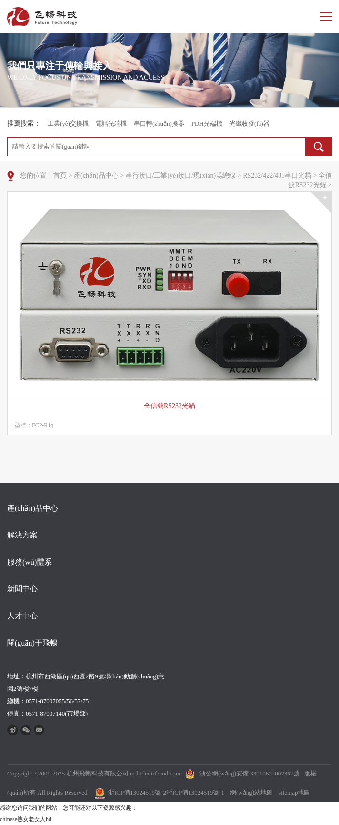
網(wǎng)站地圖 (251, 792)
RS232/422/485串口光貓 (277, 175)
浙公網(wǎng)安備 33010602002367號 (249, 773)
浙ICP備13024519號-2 (137, 792)
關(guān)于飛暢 (32, 643)
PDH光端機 (206, 123)
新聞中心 (22, 589)
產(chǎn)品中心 (96, 175)
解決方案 (22, 535)
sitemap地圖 (294, 792)
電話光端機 (111, 123)
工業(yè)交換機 (68, 123)
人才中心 (22, 616)
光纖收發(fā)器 (249, 123)
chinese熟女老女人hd (25, 819)
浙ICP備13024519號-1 (195, 792)
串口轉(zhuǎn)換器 (159, 123)
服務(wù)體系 (29, 562)
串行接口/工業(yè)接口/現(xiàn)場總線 (181, 175)
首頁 (60, 175)
